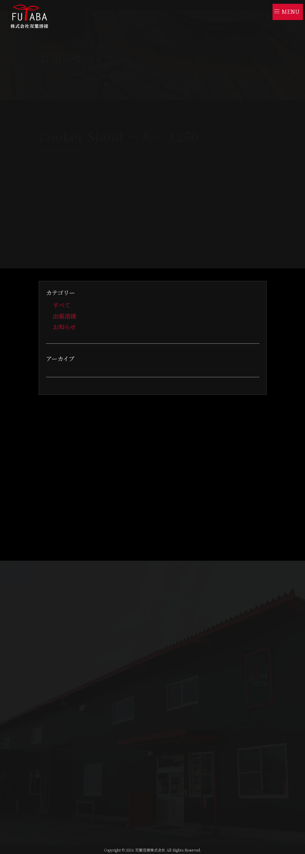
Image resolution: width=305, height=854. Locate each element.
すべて (61, 305)
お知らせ (64, 326)
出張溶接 (64, 315)
